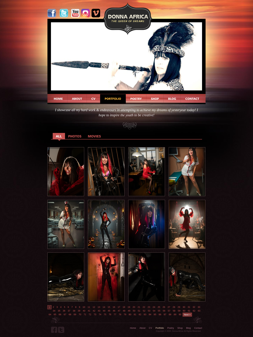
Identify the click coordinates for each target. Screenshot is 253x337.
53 (149, 310)
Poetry (170, 328)
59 (179, 310)
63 (199, 310)
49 (129, 310)
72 (90, 314)
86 (160, 314)
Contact (198, 328)
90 (180, 314)
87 (165, 314)
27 (169, 307)
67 (65, 314)
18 (124, 307)
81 (135, 314)
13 (99, 307)
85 (155, 314)
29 (179, 307)
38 (74, 310)
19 (129, 307)
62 (194, 310)
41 (89, 310)
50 (134, 310)
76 (110, 314)
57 (169, 310)
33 (199, 307)
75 (105, 314)
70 (80, 314)
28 (174, 307)
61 (189, 310)
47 (119, 310)
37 (69, 310)
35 (59, 310)
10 (84, 307)
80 (130, 314)
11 (89, 307)
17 (119, 307)
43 (99, 310)
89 (175, 314)
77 (115, 314)
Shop (180, 328)
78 (120, 314)
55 (159, 310)
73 (95, 314)
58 (174, 310)
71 (85, 314)
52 (144, 310)
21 (139, 307)
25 (159, 307)
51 (139, 310)
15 (109, 307)
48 (124, 310)
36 (64, 310)
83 (145, 314)
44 (104, 310)
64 (50, 314)
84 (150, 314)
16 (114, 307)
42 (94, 310)
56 (164, 310)
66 (60, 314)
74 (100, 314)
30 (184, 307)
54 (154, 310)
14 (104, 307)
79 (125, 314)
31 (189, 307)
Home (133, 328)
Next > (187, 314)
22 (144, 307)
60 (184, 310)
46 (114, 310)
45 (109, 310)
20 (134, 307)
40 (84, 310)
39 (79, 310)
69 (75, 314)
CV (150, 328)
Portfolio (159, 328)
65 (55, 314)
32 (194, 307)
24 (154, 307)
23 (149, 307)
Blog (188, 328)
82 (140, 314)
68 (70, 314)
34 (54, 310)
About (142, 328)
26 (164, 307)
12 (94, 307)
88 (170, 314)
